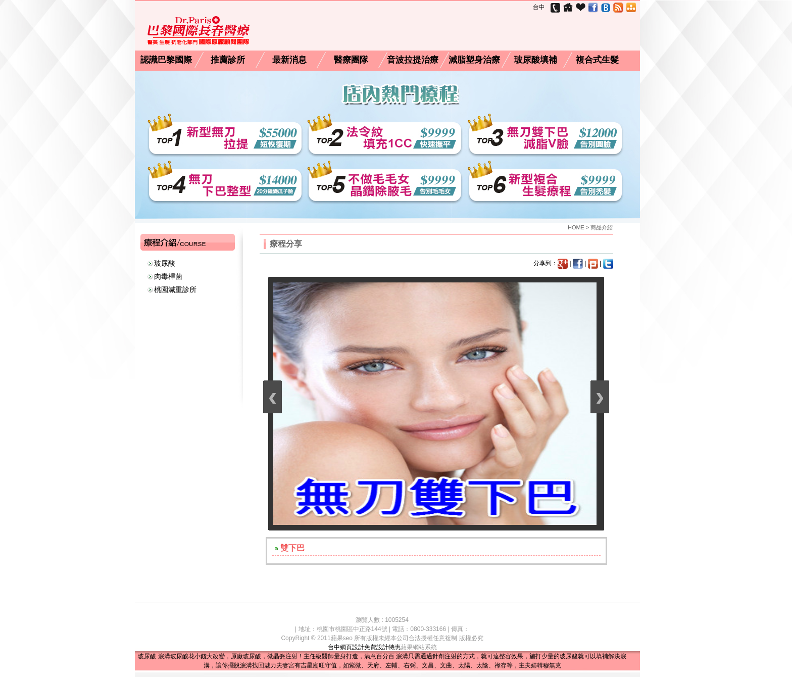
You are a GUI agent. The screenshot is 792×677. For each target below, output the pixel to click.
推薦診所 (228, 60)
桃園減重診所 (175, 289)
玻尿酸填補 (535, 60)
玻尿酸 (164, 263)
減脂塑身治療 (474, 60)
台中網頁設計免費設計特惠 (364, 647)
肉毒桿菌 (168, 276)
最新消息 (289, 60)
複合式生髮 (597, 60)
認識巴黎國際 (166, 60)
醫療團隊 (351, 60)
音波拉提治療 (412, 60)
